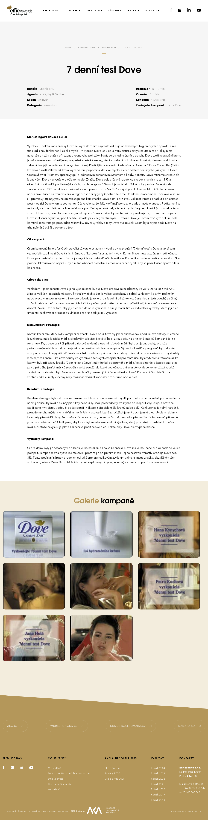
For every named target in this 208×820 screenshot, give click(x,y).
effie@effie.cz (195, 784)
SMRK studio (78, 811)
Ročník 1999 (109, 48)
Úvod (68, 48)
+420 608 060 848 (189, 792)
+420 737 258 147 (195, 788)
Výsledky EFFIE (86, 48)
